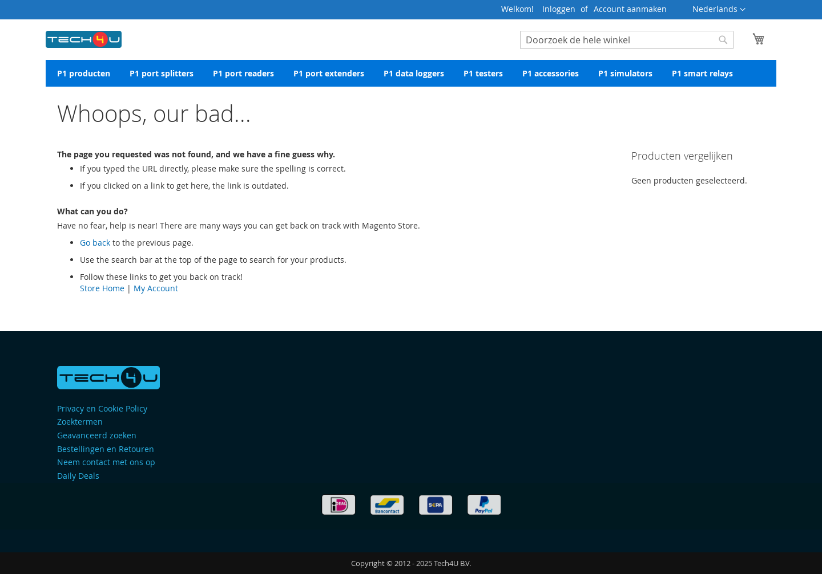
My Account (156, 288)
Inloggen (558, 8)
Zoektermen (80, 421)
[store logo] (84, 37)
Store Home (102, 288)
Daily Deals (78, 475)
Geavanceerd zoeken (96, 435)
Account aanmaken (630, 8)
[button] (719, 9)
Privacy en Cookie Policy (102, 408)
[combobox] (627, 40)
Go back (95, 242)
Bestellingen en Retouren (105, 448)
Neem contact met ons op (106, 462)
